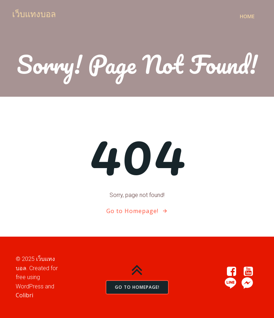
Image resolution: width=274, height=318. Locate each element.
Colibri (24, 295)
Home (247, 16)
